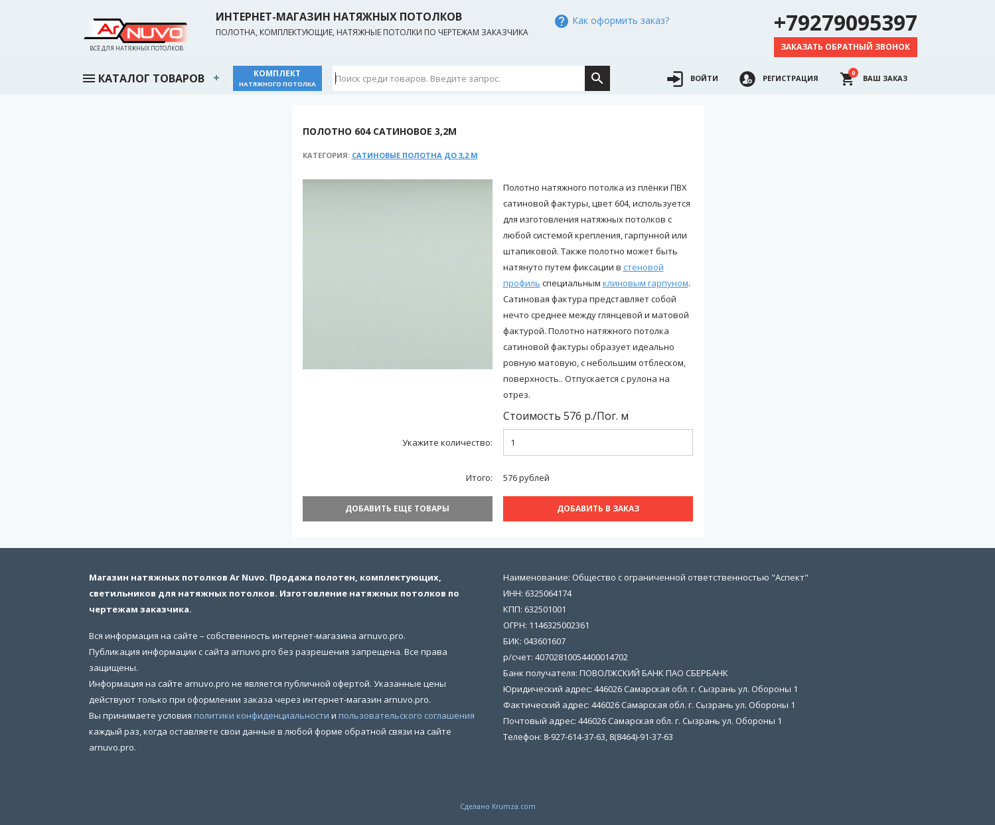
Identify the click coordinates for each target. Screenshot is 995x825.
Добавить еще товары (397, 508)
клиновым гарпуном (645, 283)
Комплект (277, 78)
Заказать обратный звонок (845, 46)
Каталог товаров (142, 77)
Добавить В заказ (598, 508)
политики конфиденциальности (261, 715)
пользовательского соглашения (407, 715)
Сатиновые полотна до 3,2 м (415, 155)
